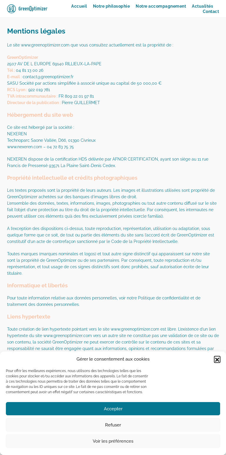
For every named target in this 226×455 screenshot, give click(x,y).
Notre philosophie (111, 6)
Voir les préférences (113, 441)
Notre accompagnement (161, 6)
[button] (217, 359)
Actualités (202, 6)
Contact (211, 11)
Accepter (113, 408)
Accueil (79, 6)
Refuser (113, 425)
